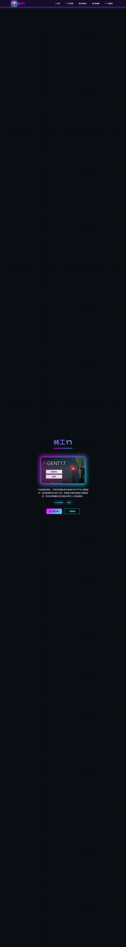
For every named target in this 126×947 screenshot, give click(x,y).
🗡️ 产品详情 (69, 3)
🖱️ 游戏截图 (95, 3)
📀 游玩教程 (82, 3)
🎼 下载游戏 (109, 3)
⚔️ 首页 (57, 3)
